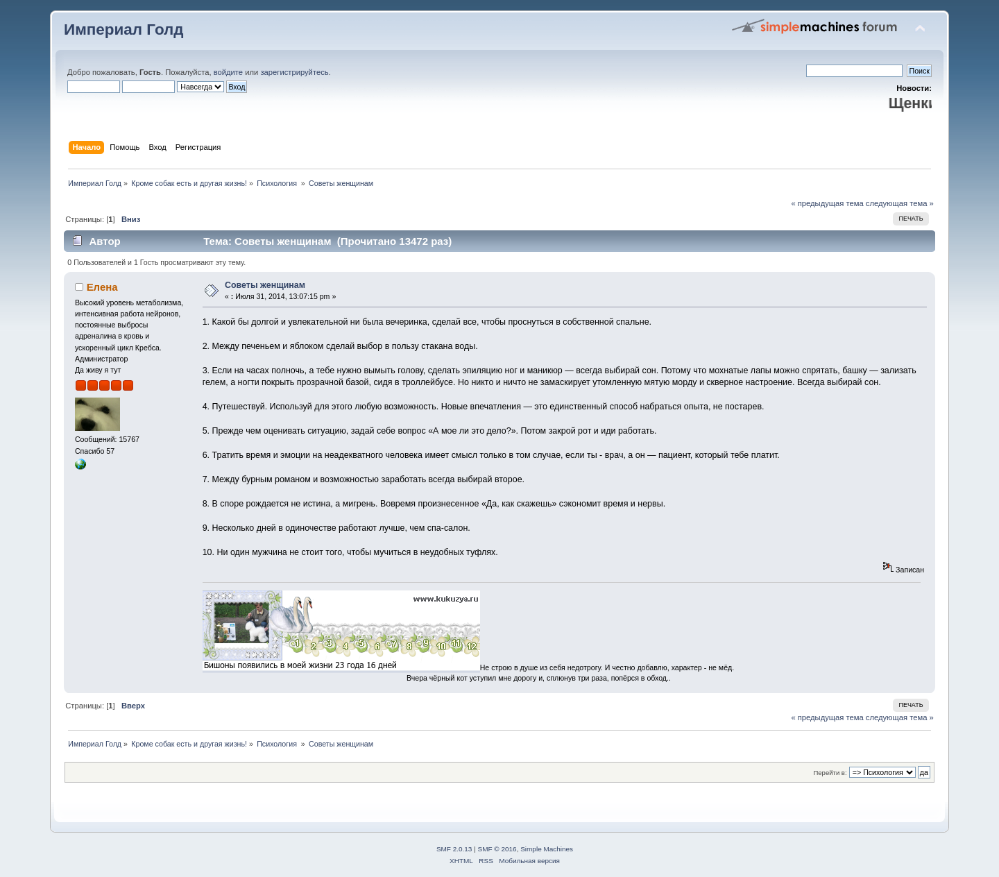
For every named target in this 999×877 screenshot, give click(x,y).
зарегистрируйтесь (294, 72)
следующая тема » (900, 203)
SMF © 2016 (497, 849)
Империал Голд (124, 29)
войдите (228, 72)
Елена (102, 287)
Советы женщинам (265, 285)
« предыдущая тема (827, 203)
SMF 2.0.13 (454, 849)
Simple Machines (546, 849)
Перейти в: (829, 772)
